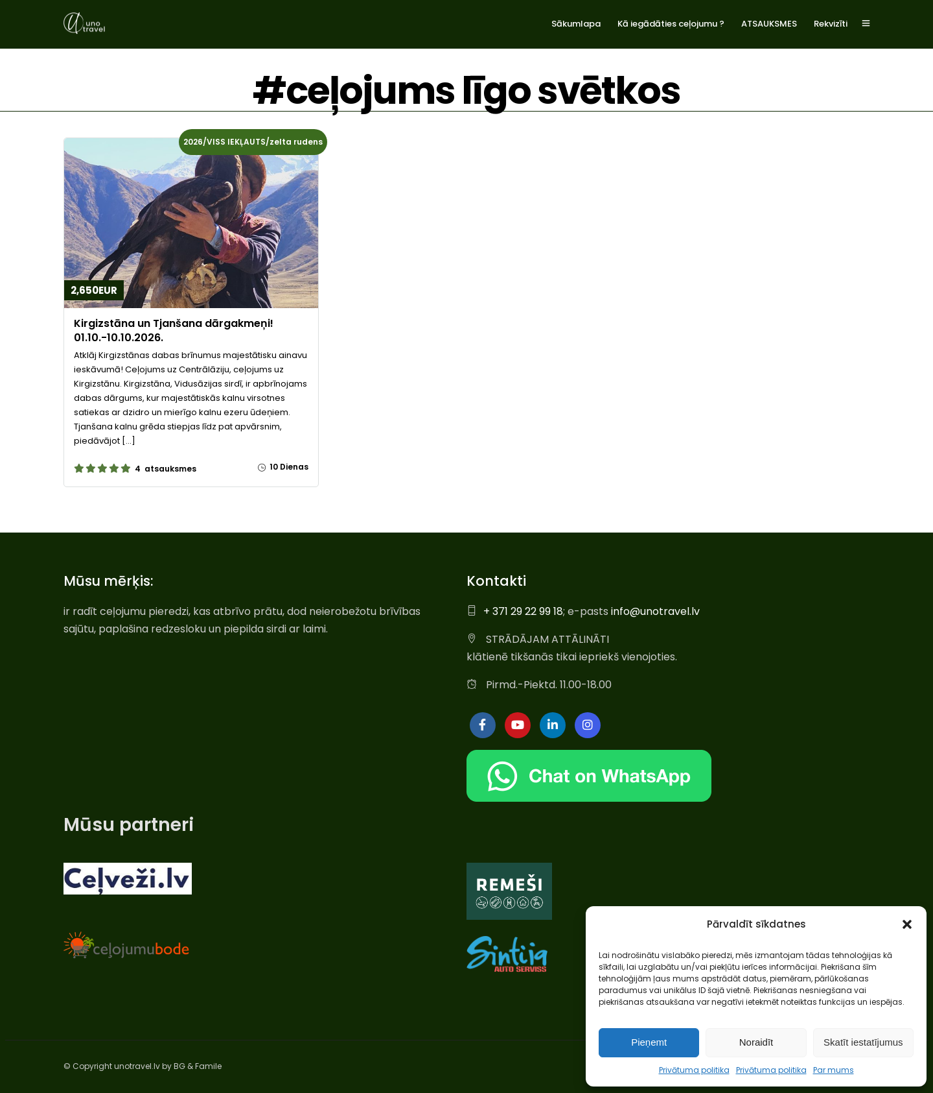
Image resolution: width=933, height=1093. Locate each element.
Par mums (833, 1069)
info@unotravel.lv (655, 610)
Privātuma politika (694, 1069)
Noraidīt (756, 1042)
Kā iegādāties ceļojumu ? (670, 24)
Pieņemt (649, 1042)
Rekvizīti (830, 24)
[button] (907, 924)
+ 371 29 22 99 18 (523, 610)
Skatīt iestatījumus (863, 1042)
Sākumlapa (576, 24)
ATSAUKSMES (769, 24)
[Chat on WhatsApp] (588, 797)
